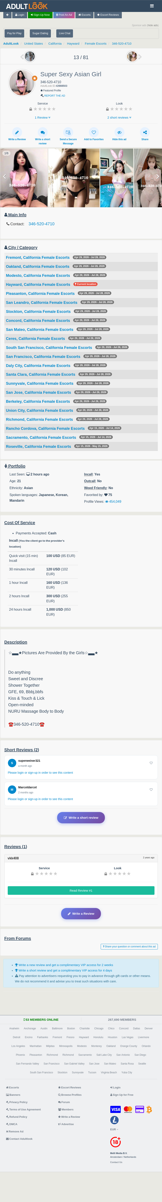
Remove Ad (15, 1131)
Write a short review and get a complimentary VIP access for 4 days (63, 970)
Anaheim (14, 1028)
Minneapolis (66, 1046)
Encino (29, 1037)
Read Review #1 (81, 890)
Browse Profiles (70, 1094)
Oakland (111, 1046)
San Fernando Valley (27, 1063)
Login (19, 14)
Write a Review (17, 134)
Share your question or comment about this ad (129, 946)
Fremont (57, 1037)
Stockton (62, 1072)
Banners (13, 1094)
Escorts (84, 14)
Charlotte (85, 1028)
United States (33, 43)
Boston (71, 1028)
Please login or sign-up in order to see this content (40, 772)
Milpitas (50, 1046)
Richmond (52, 1055)
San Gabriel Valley (74, 1063)
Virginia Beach (109, 1072)
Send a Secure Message (68, 136)
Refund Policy (16, 1116)
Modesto (82, 1046)
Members (66, 1109)
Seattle (142, 1063)
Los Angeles (18, 1046)
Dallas (136, 1028)
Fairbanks (42, 1037)
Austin (43, 1028)
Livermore (143, 1037)
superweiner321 (29, 760)
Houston (112, 1037)
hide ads (153, 25)
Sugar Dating (40, 33)
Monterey (96, 1046)
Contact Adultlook (19, 1138)
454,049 (113, 501)
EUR (114, 1129)
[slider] (44, 108)
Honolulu (98, 1037)
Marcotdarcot (27, 787)
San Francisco (51, 1063)
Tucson (92, 1072)
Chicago (98, 1028)
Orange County (128, 1046)
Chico (111, 1028)
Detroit (16, 1037)
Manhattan (35, 1046)
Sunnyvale (78, 1072)
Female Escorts (96, 43)
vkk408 (13, 858)
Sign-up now (40, 14)
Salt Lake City (104, 1055)
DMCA (12, 1124)
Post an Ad (64, 14)
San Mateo (110, 1063)
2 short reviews (119, 117)
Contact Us (116, 1162)
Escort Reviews (108, 14)
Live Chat (64, 33)
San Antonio (123, 1055)
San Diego (140, 1055)
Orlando (146, 1046)
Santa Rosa (127, 1063)
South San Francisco (41, 1072)
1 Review (43, 117)
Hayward (73, 43)
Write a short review (42, 136)
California (55, 43)
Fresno (70, 1037)
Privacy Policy (17, 1102)
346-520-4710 (121, 43)
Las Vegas (127, 1037)
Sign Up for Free (121, 1094)
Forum (64, 1102)
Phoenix (20, 1055)
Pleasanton (36, 1055)
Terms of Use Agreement (23, 1109)
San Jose (94, 1063)
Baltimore (57, 1028)
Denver (149, 1028)
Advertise (66, 1124)
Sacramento (85, 1055)
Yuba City (127, 1072)
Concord (123, 1028)
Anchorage (30, 1028)
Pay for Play (14, 33)
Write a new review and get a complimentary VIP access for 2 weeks (64, 964)
